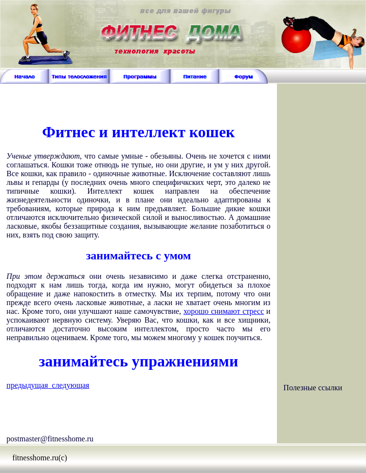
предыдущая (27, 385)
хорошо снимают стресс (223, 311)
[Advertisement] (139, 98)
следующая (69, 385)
